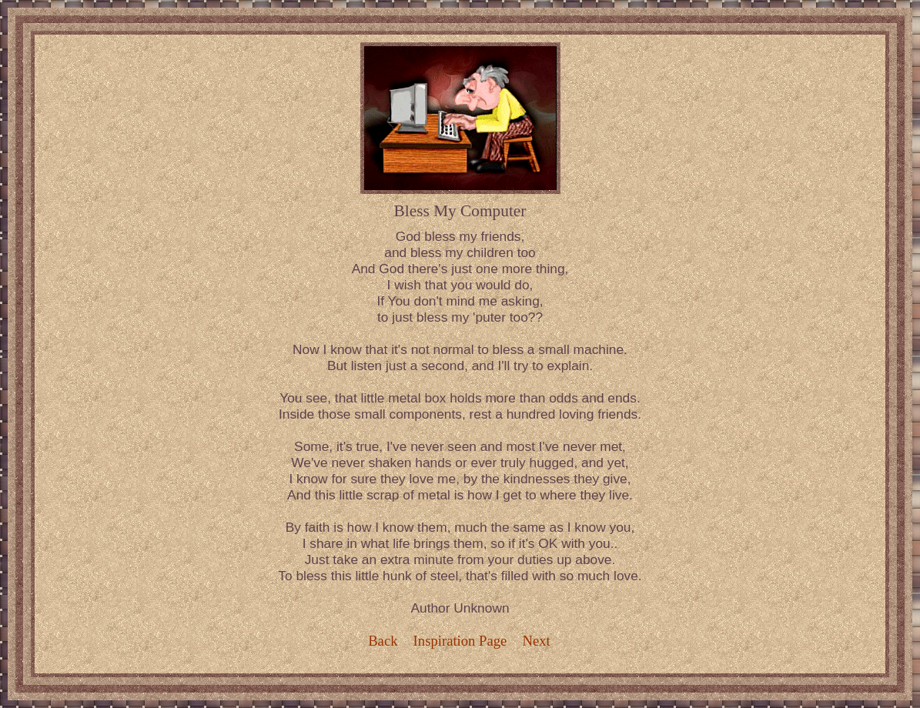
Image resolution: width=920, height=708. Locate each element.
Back (382, 641)
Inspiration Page (460, 641)
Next (536, 641)
